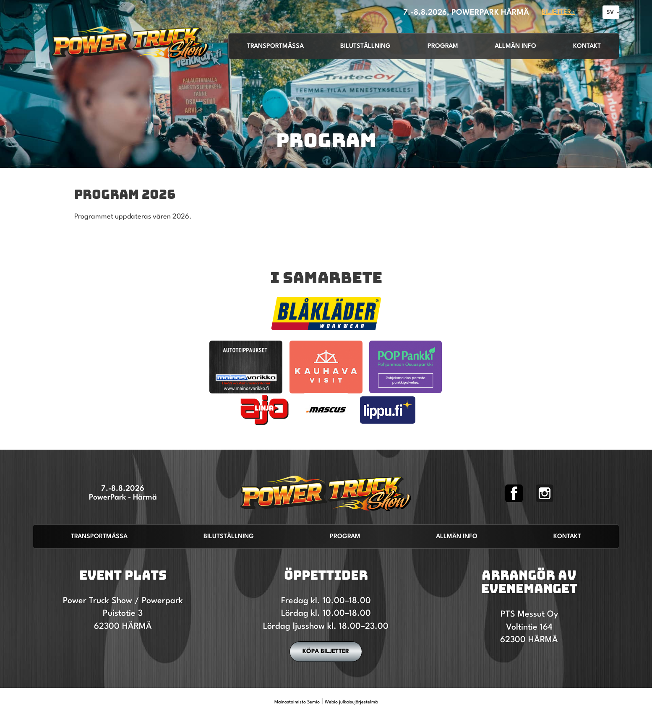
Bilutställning (365, 46)
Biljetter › (558, 12)
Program (443, 46)
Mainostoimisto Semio (297, 702)
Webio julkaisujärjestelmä (351, 702)
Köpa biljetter (326, 651)
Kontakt (587, 46)
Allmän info (515, 46)
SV (610, 12)
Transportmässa (275, 46)
